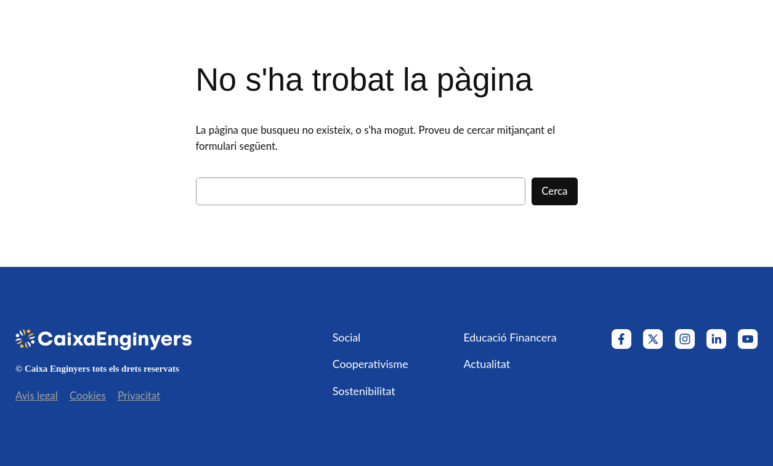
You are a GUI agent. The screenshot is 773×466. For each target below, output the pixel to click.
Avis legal (36, 395)
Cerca (554, 190)
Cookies (88, 395)
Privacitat (139, 395)
